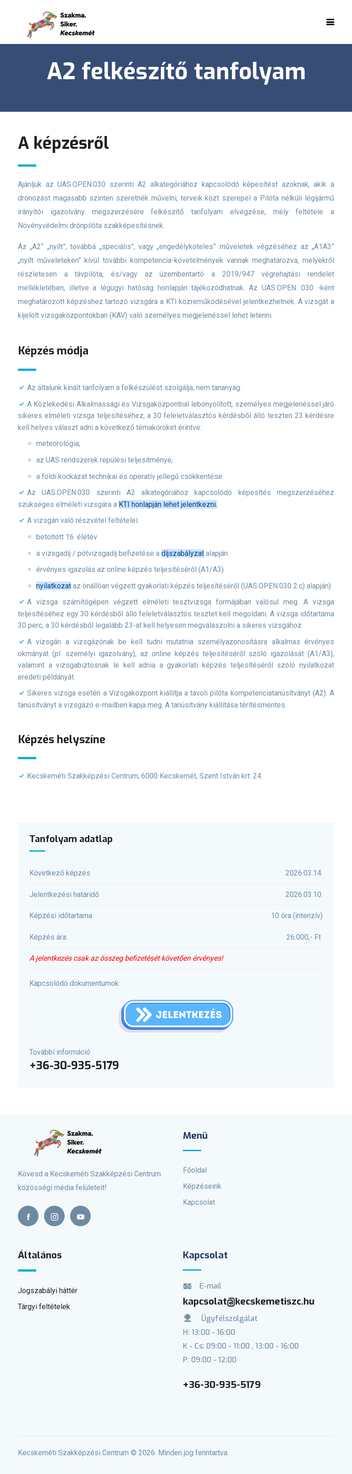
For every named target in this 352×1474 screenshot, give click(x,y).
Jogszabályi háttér (47, 1290)
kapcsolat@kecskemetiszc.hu (248, 1301)
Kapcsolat (199, 1202)
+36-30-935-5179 (222, 1384)
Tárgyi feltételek (44, 1306)
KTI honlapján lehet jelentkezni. (168, 504)
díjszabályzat (182, 553)
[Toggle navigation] (330, 22)
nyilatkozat (53, 586)
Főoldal (195, 1170)
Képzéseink (202, 1186)
